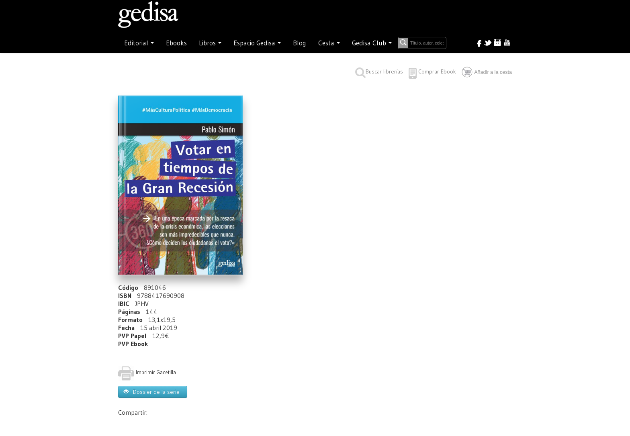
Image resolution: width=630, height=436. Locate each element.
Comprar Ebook (437, 71)
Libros (210, 43)
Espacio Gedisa (257, 43)
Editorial (139, 43)
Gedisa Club (372, 43)
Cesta (329, 43)
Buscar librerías (379, 71)
